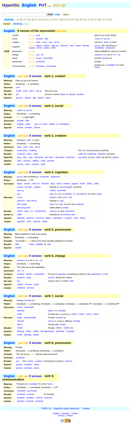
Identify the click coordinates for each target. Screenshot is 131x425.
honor (97, 67)
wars (45, 124)
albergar (20, 331)
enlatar (20, 284)
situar (48, 98)
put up (106, 39)
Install (57, 15)
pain (73, 214)
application (96, 274)
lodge (19, 318)
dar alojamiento (47, 331)
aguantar (21, 218)
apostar (19, 98)
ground (115, 157)
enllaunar (21, 288)
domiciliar (60, 331)
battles (52, 124)
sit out (19, 197)
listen (52, 204)
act (83, 150)
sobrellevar (58, 218)
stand (78, 46)
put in (31, 91)
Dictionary (9, 20)
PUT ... (45, 5)
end (64, 197)
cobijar (36, 331)
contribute (40, 62)
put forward (51, 66)
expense (80, 204)
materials (102, 154)
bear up (20, 190)
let (32, 211)
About (65, 15)
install (18, 91)
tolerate (85, 46)
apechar (30, 218)
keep (29, 277)
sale (49, 244)
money (30, 361)
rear (50, 42)
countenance (40, 211)
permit (19, 211)
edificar (36, 161)
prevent (51, 277)
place (62, 94)
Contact (86, 408)
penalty (68, 194)
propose (30, 394)
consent (53, 211)
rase (31, 157)
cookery (29, 274)
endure (46, 46)
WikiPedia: (21, 24)
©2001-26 (46, 408)
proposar (39, 401)
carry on (37, 124)
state (71, 281)
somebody (99, 48)
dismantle (38, 157)
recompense (81, 194)
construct (21, 154)
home (19, 314)
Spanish (65, 413)
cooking (20, 274)
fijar (34, 98)
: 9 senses (30, 76)
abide (46, 48)
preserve (98, 55)
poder (36, 284)
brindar (20, 127)
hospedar (70, 331)
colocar (27, 98)
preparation (40, 274)
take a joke (22, 204)
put (17, 94)
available (39, 244)
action (99, 194)
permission (70, 211)
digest (38, 46)
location (80, 94)
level (19, 157)
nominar (39, 398)
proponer (48, 398)
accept (20, 187)
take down (59, 157)
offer (47, 39)
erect (44, 42)
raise (38, 42)
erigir (43, 161)
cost (59, 194)
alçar (27, 164)
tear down (49, 157)
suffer (53, 48)
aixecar (20, 164)
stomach (64, 46)
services (68, 361)
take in (20, 324)
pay (18, 194)
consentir (40, 218)
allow (26, 211)
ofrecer (37, 127)
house (39, 58)
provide (39, 39)
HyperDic (11, 5)
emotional (65, 214)
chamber (21, 311)
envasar (28, 284)
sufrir (76, 218)
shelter (63, 324)
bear (72, 46)
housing (105, 58)
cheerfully (61, 190)
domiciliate (48, 58)
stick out (55, 46)
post (38, 35)
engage (20, 124)
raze (25, 157)
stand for (21, 201)
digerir (48, 218)
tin (42, 55)
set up (57, 42)
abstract (72, 94)
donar (36, 364)
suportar (36, 221)
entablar (30, 398)
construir (27, 161)
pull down (70, 157)
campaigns (64, 124)
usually (38, 361)
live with (28, 187)
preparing (62, 274)
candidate (111, 65)
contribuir (28, 364)
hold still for (32, 201)
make (35, 154)
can (37, 55)
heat (106, 274)
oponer (41, 98)
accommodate (66, 187)
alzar (19, 161)
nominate (40, 66)
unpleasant (110, 48)
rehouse (20, 321)
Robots (70, 416)
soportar (68, 218)
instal (25, 91)
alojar (28, 331)
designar (21, 398)
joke (61, 204)
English (29, 5)
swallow (37, 187)
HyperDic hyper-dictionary (66, 408)
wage (28, 124)
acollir (19, 335)
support (32, 48)
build (106, 42)
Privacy (61, 416)
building (33, 150)
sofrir (29, 221)
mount (97, 39)
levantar (28, 127)
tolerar (83, 218)
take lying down (24, 208)
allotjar (36, 335)
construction (22, 150)
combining (91, 154)
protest (65, 208)
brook (39, 48)
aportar (18, 248)
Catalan (74, 413)
